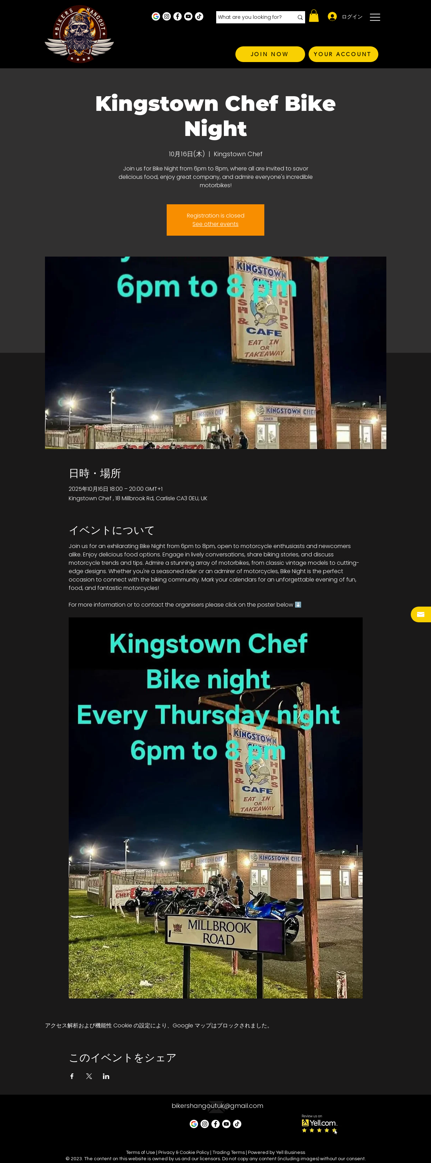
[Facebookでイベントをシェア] (72, 1076)
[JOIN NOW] (270, 54)
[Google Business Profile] (156, 16)
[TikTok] (199, 16)
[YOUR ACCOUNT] (343, 54)
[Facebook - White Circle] (177, 16)
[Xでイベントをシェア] (89, 1076)
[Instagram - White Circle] (166, 16)
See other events (215, 224)
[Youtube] (188, 16)
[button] (314, 15)
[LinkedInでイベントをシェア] (106, 1076)
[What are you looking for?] (250, 17)
